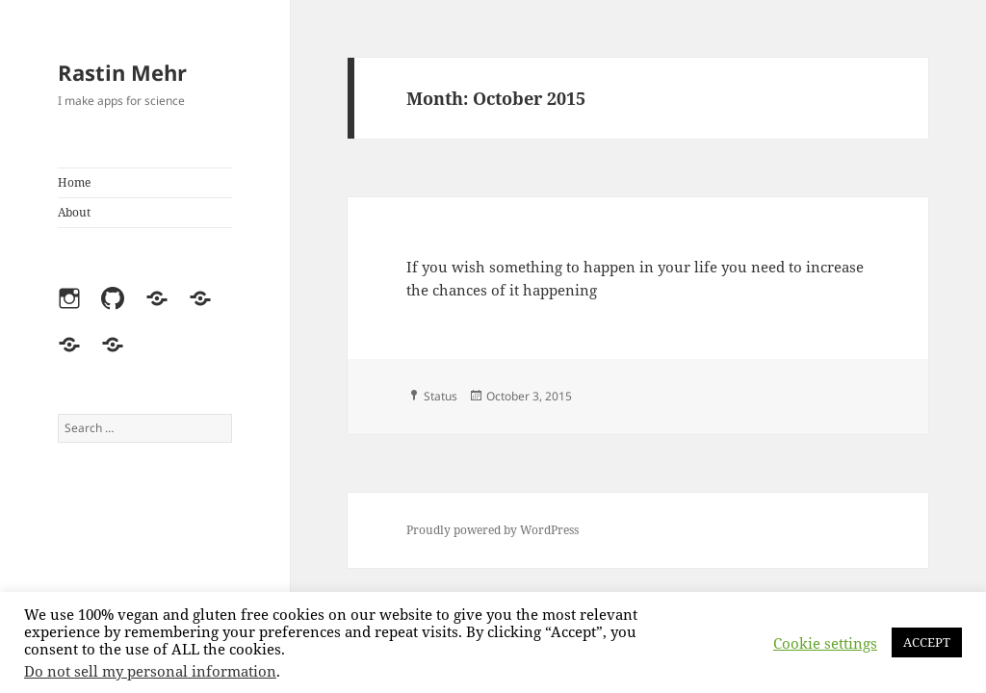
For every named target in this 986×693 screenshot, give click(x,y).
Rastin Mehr (122, 72)
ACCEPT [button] (926, 642)
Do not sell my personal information (150, 670)
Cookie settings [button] (825, 643)
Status (440, 396)
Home (74, 182)
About (74, 212)
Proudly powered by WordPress (492, 530)
